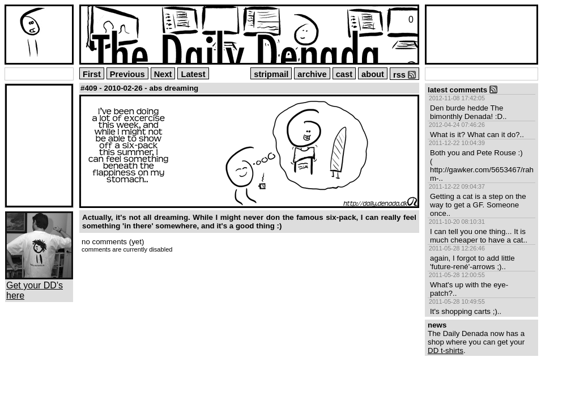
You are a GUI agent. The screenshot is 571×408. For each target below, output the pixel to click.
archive (311, 74)
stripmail (271, 74)
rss (404, 74)
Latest (193, 74)
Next (163, 74)
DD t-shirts (445, 350)
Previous (127, 74)
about (372, 74)
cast (344, 74)
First (92, 74)
